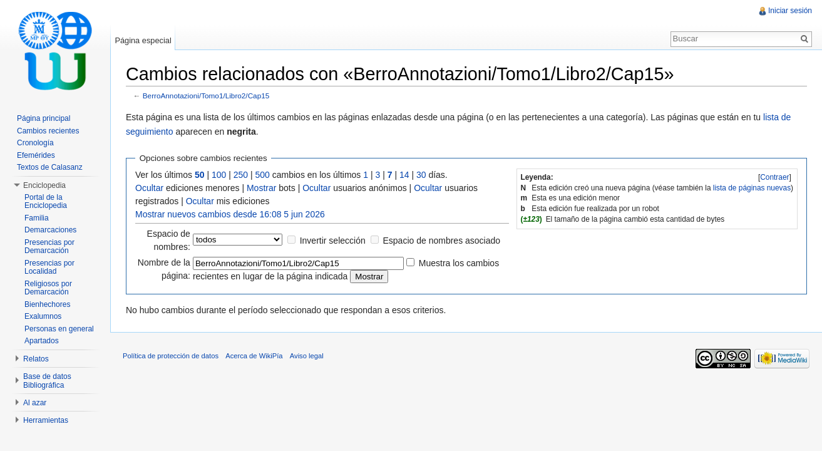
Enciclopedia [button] (44, 185)
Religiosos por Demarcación (48, 288)
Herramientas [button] (45, 420)
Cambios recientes (48, 131)
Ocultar (149, 188)
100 (219, 175)
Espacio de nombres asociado (442, 241)
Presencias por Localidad (49, 267)
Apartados (41, 340)
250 (241, 175)
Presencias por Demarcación (49, 247)
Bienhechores (47, 304)
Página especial (143, 40)
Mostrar (261, 188)
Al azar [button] (34, 402)
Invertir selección (333, 241)
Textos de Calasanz (50, 167)
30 (421, 175)
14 (404, 175)
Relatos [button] (36, 359)
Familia (36, 218)
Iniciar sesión (790, 10)
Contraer (774, 177)
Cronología (35, 142)
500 (262, 175)
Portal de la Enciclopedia (45, 201)
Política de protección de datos (170, 356)
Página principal (43, 118)
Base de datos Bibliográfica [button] (47, 381)
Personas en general (59, 328)
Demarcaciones (50, 230)
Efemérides (36, 155)
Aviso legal (307, 356)
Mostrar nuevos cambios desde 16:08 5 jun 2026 (230, 214)
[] (774, 177)
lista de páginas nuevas (752, 188)
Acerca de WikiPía (253, 356)
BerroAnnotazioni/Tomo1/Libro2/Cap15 (206, 95)
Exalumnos (42, 316)
